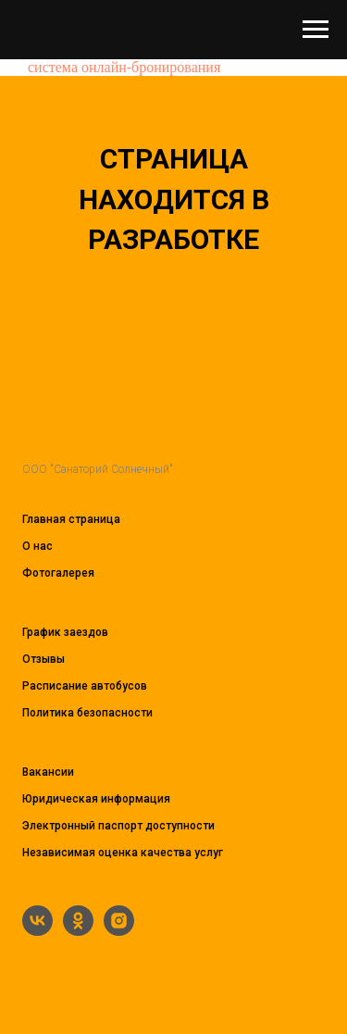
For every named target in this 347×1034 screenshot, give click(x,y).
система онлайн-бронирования (124, 67)
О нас (37, 546)
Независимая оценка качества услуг (122, 852)
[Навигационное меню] (315, 29)
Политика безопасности (87, 712)
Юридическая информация (96, 798)
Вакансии (48, 772)
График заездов (65, 632)
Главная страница (71, 519)
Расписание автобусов (84, 685)
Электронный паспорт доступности (118, 825)
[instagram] (119, 931)
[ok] (78, 931)
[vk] (37, 931)
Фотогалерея (58, 573)
